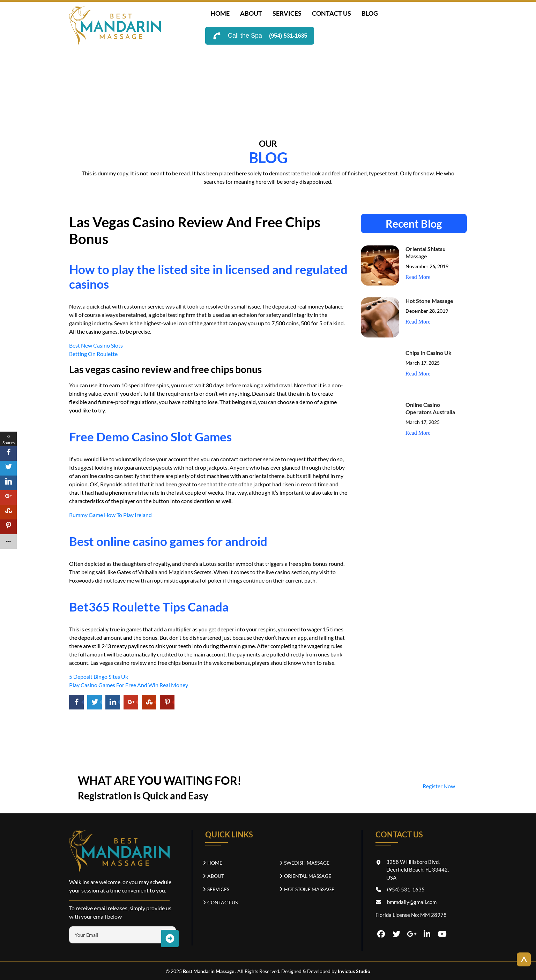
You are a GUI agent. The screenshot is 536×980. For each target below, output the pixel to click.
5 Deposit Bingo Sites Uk (98, 676)
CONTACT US (331, 13)
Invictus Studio (353, 971)
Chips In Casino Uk (428, 352)
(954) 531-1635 (288, 36)
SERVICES (287, 13)
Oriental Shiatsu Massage (425, 252)
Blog (370, 13)
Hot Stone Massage (429, 300)
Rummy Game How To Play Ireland (110, 514)
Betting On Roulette (93, 353)
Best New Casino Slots (96, 345)
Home (220, 13)
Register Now (439, 786)
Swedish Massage (306, 863)
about (251, 13)
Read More (418, 277)
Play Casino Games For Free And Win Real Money (128, 685)
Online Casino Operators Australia (430, 408)
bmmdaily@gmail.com (412, 902)
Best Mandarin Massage (209, 971)
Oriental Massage (307, 876)
